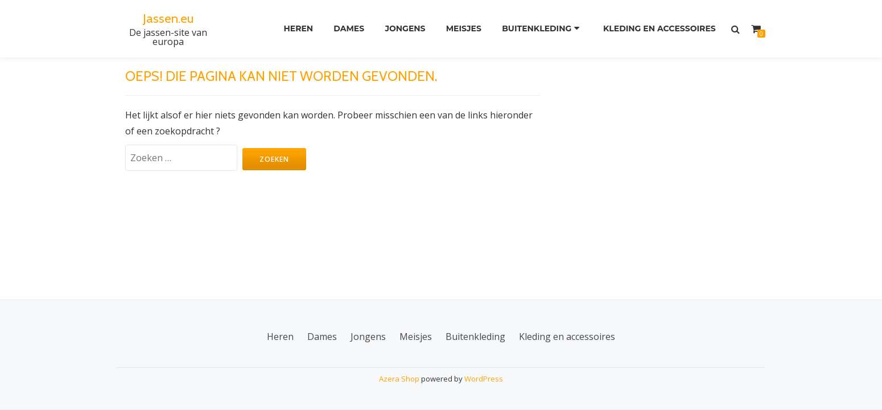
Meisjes (461, 29)
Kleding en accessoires (658, 29)
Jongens (401, 29)
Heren (291, 29)
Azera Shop (399, 379)
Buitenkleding (536, 29)
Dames (343, 29)
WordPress (483, 379)
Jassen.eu (168, 18)
